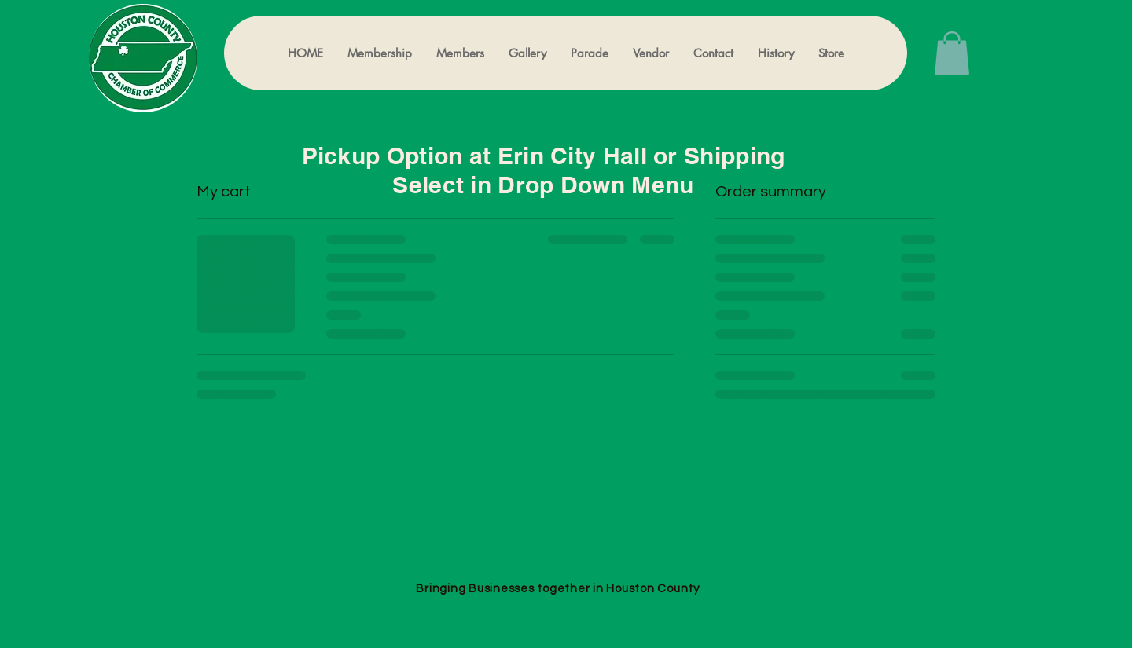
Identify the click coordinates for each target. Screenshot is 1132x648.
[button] (952, 53)
